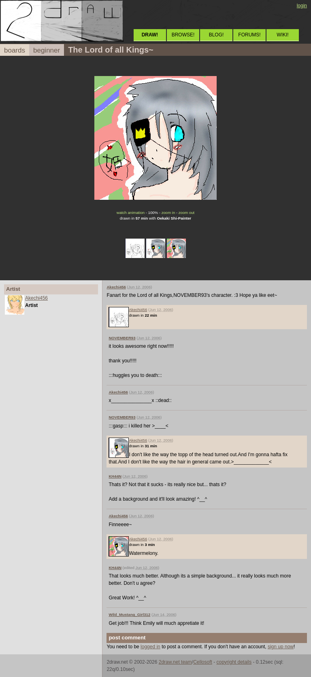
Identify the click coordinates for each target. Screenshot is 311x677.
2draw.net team (175, 662)
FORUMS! (249, 35)
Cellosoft (202, 662)
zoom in (168, 212)
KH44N (115, 476)
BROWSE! (183, 35)
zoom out (186, 212)
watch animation (131, 212)
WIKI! (282, 35)
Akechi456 (36, 298)
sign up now (281, 646)
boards (14, 50)
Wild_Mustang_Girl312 (129, 614)
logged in (150, 646)
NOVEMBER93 (122, 338)
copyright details (233, 662)
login (302, 5)
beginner (46, 50)
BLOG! (216, 35)
